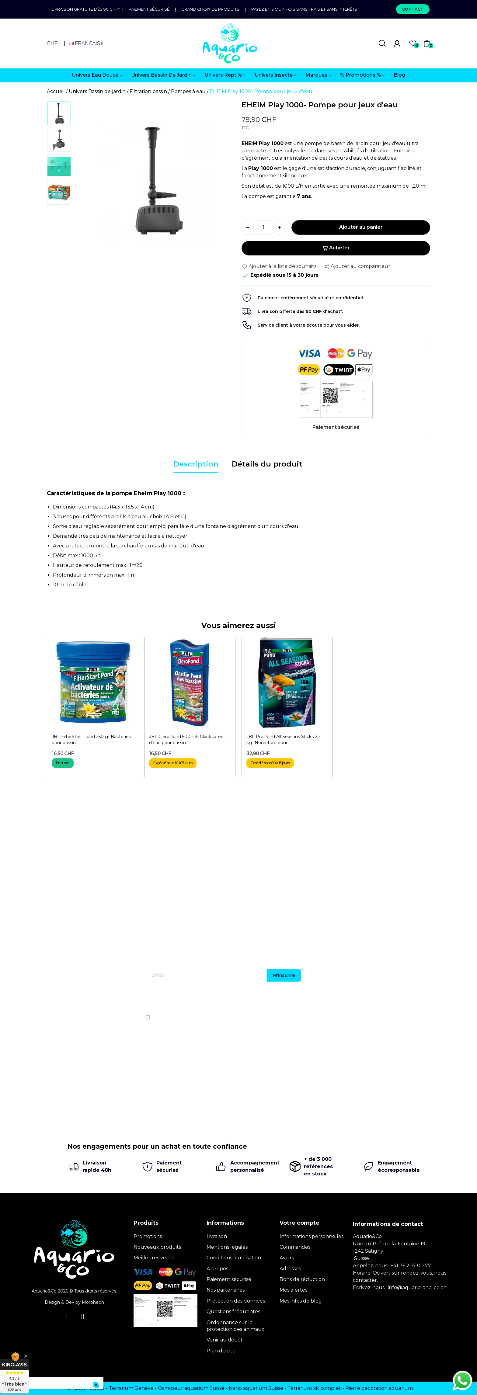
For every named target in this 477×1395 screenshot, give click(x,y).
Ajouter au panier (361, 227)
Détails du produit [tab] (267, 464)
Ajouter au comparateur (357, 266)
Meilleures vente (154, 1258)
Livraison (217, 1236)
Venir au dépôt (225, 1340)
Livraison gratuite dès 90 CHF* (86, 9)
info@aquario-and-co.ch (417, 1287)
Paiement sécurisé (149, 9)
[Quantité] (263, 227)
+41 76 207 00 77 (411, 1265)
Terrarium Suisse (84, 1388)
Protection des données (236, 1301)
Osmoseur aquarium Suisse (191, 1388)
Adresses (290, 1269)
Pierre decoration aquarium (379, 1388)
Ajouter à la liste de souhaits (279, 266)
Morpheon (93, 1302)
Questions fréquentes (233, 1311)
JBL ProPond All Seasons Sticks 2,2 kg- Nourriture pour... (283, 739)
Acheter (336, 248)
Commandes (295, 1247)
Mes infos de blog (301, 1301)
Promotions (148, 1236)
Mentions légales (227, 1247)
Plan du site (221, 1351)
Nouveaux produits (157, 1247)
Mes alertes (293, 1290)
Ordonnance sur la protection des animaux (235, 1326)
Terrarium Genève (131, 1388)
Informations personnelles (311, 1236)
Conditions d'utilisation (234, 1258)
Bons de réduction (302, 1279)
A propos (217, 1269)
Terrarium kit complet (314, 1388)
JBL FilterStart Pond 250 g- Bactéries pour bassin (91, 739)
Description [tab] (195, 464)
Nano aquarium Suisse (256, 1388)
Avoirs (287, 1258)
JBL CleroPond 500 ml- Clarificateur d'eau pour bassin (187, 739)
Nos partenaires (226, 1290)
